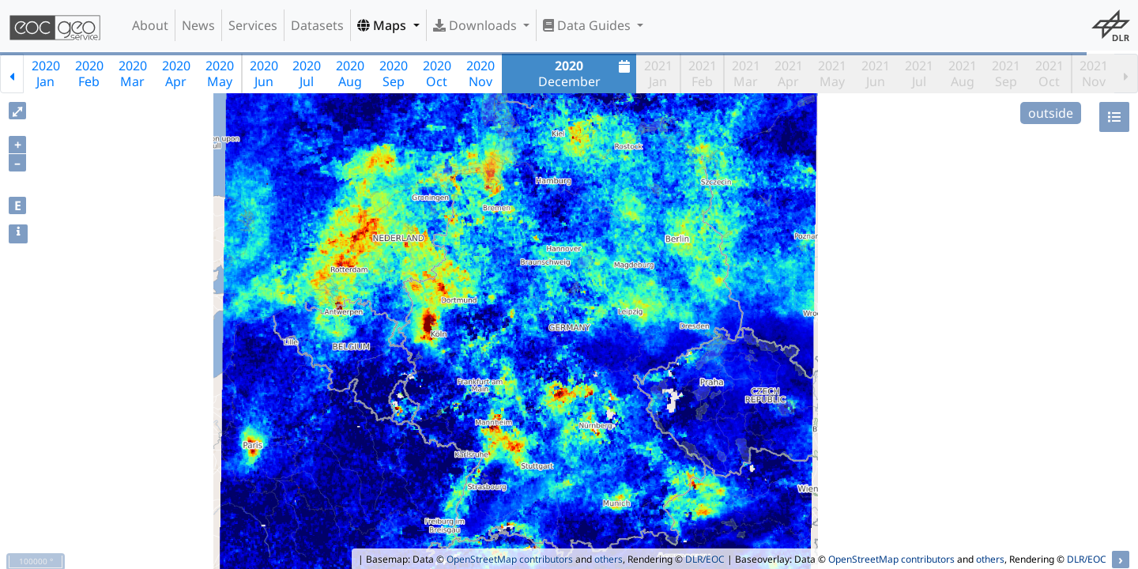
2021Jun (875, 73)
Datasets (317, 25)
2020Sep (393, 73)
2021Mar (746, 73)
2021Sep (1006, 73)
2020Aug (350, 73)
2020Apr (176, 73)
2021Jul (919, 73)
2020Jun (264, 73)
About (150, 25)
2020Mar (133, 73)
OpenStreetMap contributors (510, 559)
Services (252, 25)
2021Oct (1049, 73)
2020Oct (437, 73)
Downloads (476, 25)
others (608, 559)
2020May (219, 73)
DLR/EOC (705, 559)
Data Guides (588, 25)
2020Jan (46, 73)
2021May (832, 73)
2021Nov (1094, 73)
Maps (383, 25)
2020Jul (306, 73)
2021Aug (962, 73)
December (586, 73)
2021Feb (702, 73)
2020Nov (480, 73)
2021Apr (788, 73)
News (198, 25)
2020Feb (89, 73)
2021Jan (658, 73)
